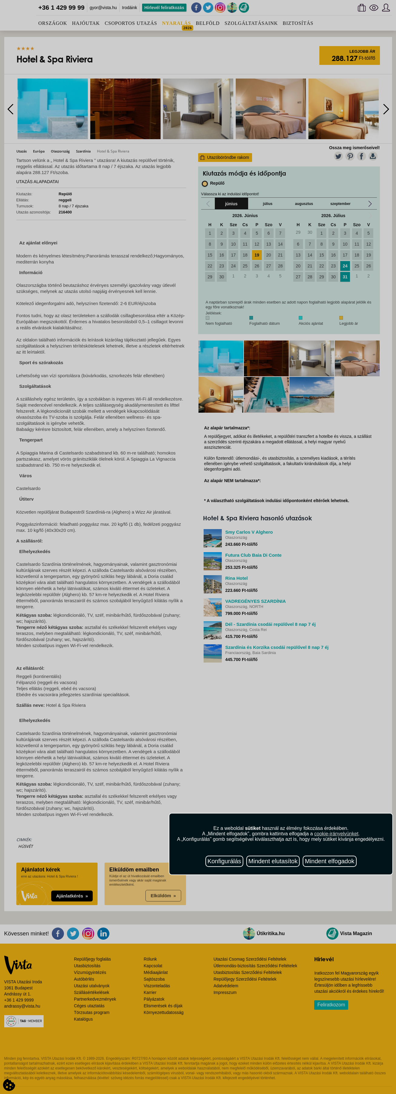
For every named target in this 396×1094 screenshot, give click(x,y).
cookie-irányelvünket (336, 833)
